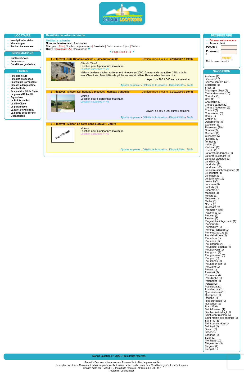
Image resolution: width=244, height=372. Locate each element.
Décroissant (81, 49)
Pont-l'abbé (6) (213, 278)
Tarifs (190, 85)
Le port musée (19, 106)
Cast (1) (209, 99)
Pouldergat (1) (213, 286)
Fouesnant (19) (214, 127)
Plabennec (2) (213, 212)
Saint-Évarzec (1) (215, 309)
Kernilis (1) (211, 150)
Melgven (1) (212, 198)
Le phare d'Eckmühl (22, 94)
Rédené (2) (211, 297)
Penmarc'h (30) (214, 209)
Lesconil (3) (211, 181)
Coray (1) (210, 116)
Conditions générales (23, 64)
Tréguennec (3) (214, 343)
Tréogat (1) (211, 349)
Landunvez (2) (213, 167)
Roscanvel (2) (213, 303)
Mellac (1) (210, 201)
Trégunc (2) (211, 346)
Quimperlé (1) (213, 295)
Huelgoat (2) (212, 138)
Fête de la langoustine (23, 85)
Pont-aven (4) (213, 275)
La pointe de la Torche (23, 113)
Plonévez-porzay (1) (216, 232)
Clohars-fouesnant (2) (217, 107)
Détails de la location (155, 85)
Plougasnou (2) (214, 243)
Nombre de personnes (79, 46)
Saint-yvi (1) (212, 326)
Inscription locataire (22, 40)
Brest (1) (210, 87)
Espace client (217, 43)
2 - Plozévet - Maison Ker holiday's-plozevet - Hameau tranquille (90, 91)
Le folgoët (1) (212, 175)
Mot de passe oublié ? (217, 61)
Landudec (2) (212, 164)
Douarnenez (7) (214, 121)
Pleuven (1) (211, 215)
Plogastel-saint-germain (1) (220, 221)
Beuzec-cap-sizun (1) (217, 82)
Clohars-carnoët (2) (216, 104)
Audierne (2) (212, 76)
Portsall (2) (211, 283)
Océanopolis (18, 116)
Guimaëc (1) (212, 133)
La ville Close (18, 103)
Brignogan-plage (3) (216, 90)
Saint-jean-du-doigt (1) (218, 312)
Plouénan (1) (212, 241)
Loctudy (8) (211, 187)
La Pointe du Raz (20, 100)
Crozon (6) (211, 118)
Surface (135, 46)
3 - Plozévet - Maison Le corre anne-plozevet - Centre (83, 123)
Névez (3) (210, 204)
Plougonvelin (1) (214, 249)
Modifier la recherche (58, 40)
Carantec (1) (212, 96)
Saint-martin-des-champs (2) (221, 317)
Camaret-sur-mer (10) (217, 93)
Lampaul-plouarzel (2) (217, 158)
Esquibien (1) (212, 124)
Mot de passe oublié (149, 362)
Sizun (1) (210, 337)
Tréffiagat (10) (213, 340)
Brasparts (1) (212, 84)
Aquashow (17, 97)
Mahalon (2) (212, 192)
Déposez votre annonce (223, 40)
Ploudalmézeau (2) (216, 235)
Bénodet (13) (212, 79)
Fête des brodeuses (22, 79)
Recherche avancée (22, 46)
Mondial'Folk (18, 88)
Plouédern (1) (213, 238)
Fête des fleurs (19, 76)
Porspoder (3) (213, 280)
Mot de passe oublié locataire (110, 365)
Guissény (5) (212, 135)
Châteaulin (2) (213, 101)
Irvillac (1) (210, 144)
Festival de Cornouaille (23, 82)
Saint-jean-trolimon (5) (218, 315)
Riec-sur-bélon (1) (215, 300)
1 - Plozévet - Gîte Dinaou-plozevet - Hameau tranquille (84, 59)
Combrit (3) (211, 110)
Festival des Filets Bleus (24, 91)
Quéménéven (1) (215, 292)
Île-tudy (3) (211, 141)
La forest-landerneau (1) (219, 153)
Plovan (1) (211, 269)
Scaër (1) (210, 332)
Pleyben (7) (211, 218)
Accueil (88, 362)
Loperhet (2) (212, 189)
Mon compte (18, 43)
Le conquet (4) (213, 172)
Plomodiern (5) (213, 226)
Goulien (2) (211, 130)
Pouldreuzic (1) (213, 289)
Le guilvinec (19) (214, 178)
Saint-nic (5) (212, 320)
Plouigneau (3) (213, 261)
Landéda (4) (212, 161)
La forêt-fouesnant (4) (217, 155)
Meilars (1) (211, 195)
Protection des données (121, 370)
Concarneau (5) (214, 113)
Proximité (99, 46)
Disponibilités (177, 85)
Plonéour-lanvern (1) (217, 229)
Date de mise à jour (118, 46)
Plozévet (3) (212, 272)
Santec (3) (211, 329)
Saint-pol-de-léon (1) (217, 323)
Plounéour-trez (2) (215, 263)
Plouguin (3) (212, 258)
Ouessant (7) (212, 207)
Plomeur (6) (211, 224)
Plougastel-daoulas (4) (218, 246)
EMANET (107, 368)
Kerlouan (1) (212, 147)
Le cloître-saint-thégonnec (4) (222, 170)
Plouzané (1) (212, 266)
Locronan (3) (212, 184)
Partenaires (17, 61)
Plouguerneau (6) (215, 255)
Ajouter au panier (130, 85)
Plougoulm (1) (213, 252)
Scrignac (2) (212, 334)
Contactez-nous (19, 58)
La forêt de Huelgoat (22, 109)
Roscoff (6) (211, 306)
